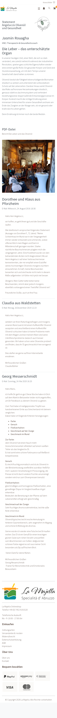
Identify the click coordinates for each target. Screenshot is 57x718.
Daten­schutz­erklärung (11, 639)
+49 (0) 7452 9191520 (18, 609)
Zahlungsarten (8, 630)
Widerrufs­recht (8, 636)
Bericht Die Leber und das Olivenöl (17, 133)
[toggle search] (49, 8)
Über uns (6, 657)
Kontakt (5, 661)
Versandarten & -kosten (12, 633)
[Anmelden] (44, 8)
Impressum (7, 646)
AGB (4, 643)
